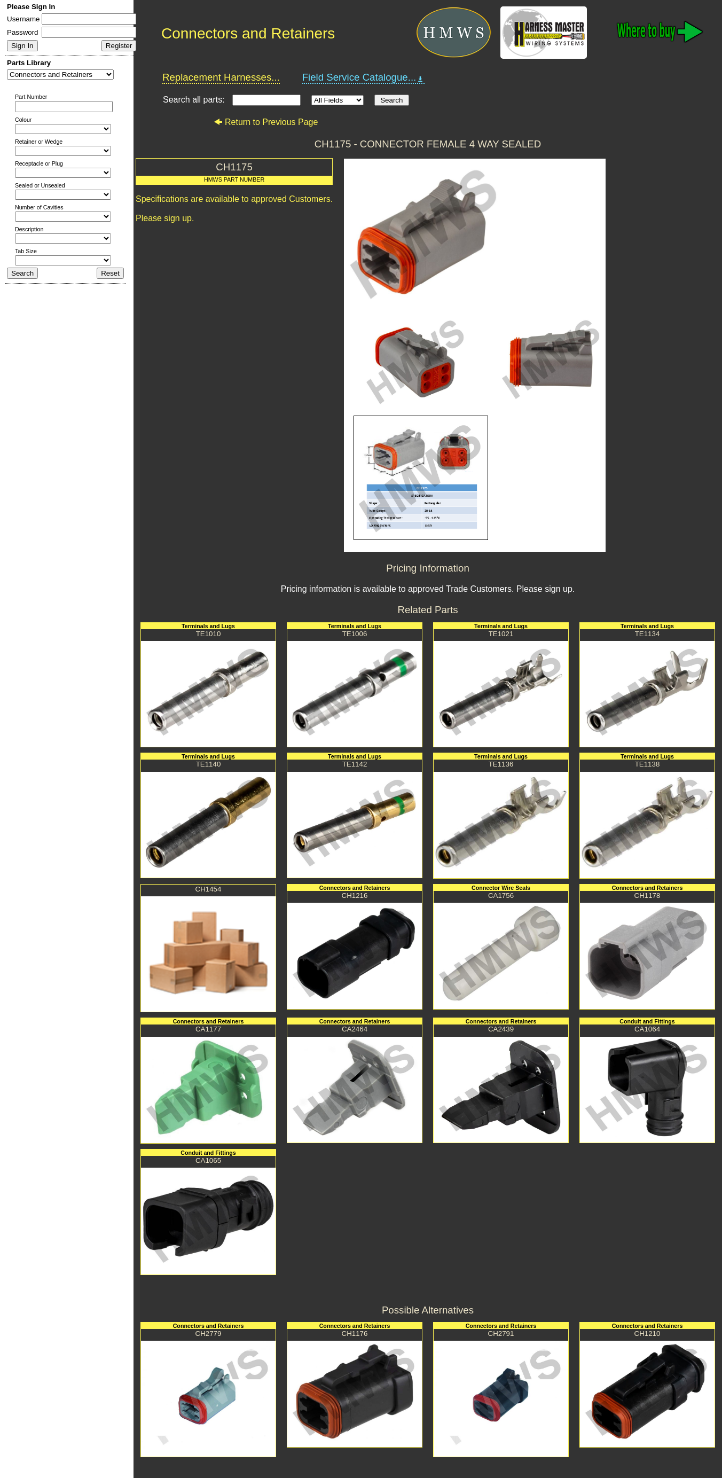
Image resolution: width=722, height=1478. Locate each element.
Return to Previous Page (266, 122)
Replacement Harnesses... (221, 77)
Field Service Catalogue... (363, 77)
